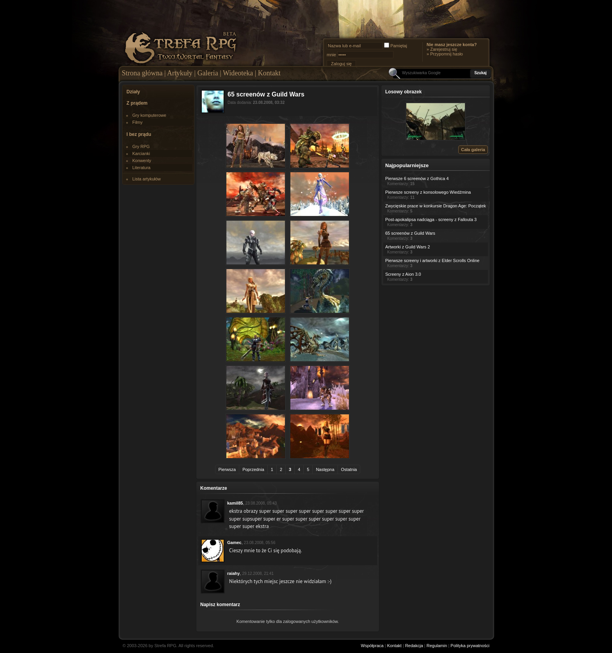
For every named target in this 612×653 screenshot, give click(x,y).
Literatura (141, 167)
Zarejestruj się (443, 49)
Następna (325, 469)
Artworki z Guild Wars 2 (407, 246)
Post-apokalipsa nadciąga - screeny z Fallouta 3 (431, 219)
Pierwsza (227, 469)
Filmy (137, 122)
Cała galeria (473, 149)
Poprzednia (253, 469)
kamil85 (235, 503)
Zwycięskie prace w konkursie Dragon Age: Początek (435, 205)
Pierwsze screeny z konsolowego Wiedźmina (428, 192)
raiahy (233, 573)
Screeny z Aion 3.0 (403, 274)
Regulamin (437, 645)
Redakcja (414, 645)
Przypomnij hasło (446, 54)
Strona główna (142, 73)
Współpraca (372, 645)
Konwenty (141, 160)
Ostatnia (349, 469)
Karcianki (141, 153)
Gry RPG (141, 146)
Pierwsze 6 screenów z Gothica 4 (417, 178)
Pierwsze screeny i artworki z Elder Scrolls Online (432, 260)
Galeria (207, 73)
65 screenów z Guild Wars (410, 233)
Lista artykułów (146, 179)
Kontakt (269, 73)
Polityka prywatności (469, 645)
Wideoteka (238, 73)
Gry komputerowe (149, 115)
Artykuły (179, 73)
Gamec (234, 542)
